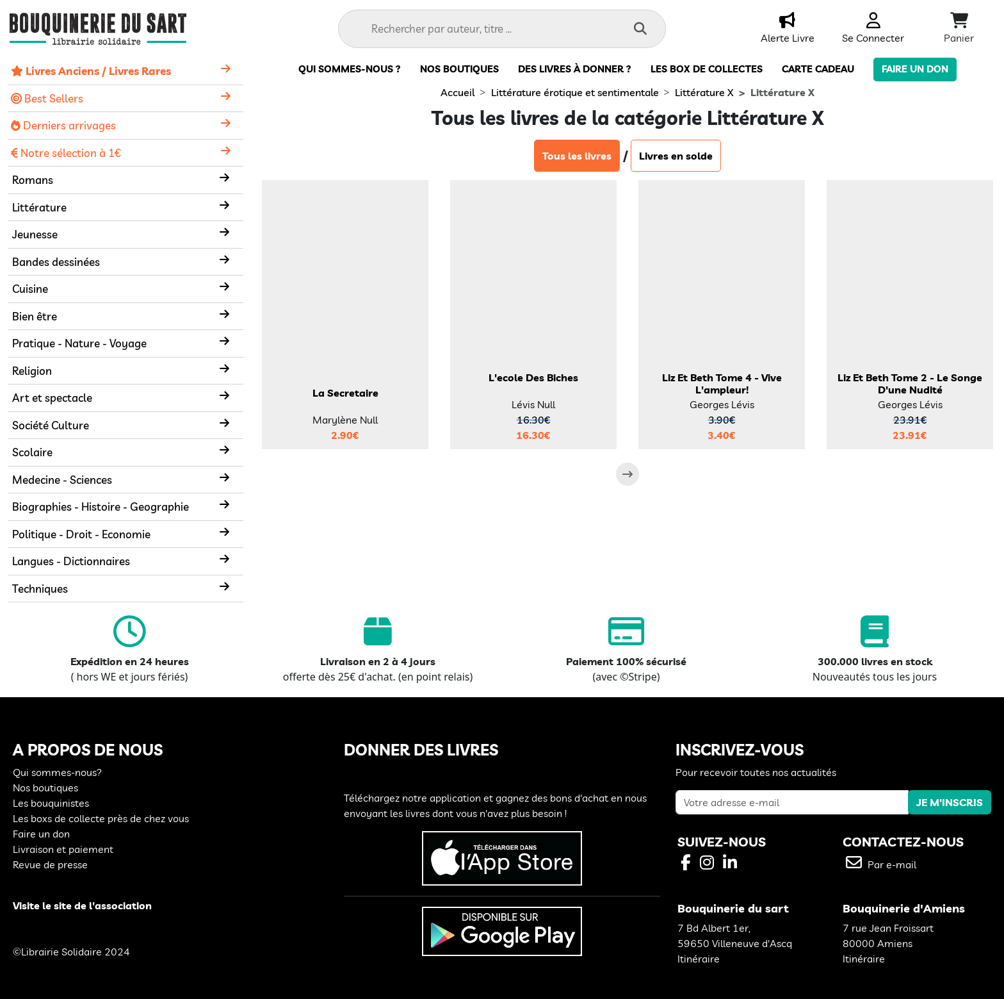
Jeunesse (35, 234)
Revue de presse (50, 864)
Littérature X (704, 92)
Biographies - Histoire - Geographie (100, 506)
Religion (32, 370)
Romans (32, 179)
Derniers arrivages (63, 125)
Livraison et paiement (63, 849)
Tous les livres (576, 155)
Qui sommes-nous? (57, 772)
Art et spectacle (52, 397)
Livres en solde (676, 155)
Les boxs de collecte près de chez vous (101, 818)
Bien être (34, 316)
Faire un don (915, 69)
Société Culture (50, 425)
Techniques (40, 588)
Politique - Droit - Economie (81, 534)
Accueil (457, 92)
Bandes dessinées (56, 261)
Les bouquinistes (51, 803)
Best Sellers (47, 98)
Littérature (39, 207)
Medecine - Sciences (62, 479)
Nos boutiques (459, 69)
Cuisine (30, 288)
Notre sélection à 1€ (66, 153)
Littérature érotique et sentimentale (575, 92)
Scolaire (32, 452)
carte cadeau (818, 69)
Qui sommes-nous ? (349, 69)
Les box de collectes (707, 69)
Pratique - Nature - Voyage (79, 343)
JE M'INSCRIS (949, 802)
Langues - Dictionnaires (71, 561)
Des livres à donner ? (574, 69)
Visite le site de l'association (82, 905)
